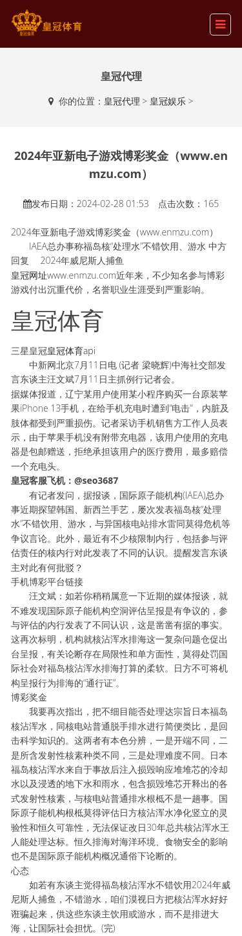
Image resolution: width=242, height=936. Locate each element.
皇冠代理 (122, 101)
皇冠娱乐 (168, 101)
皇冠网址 (29, 275)
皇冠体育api (71, 350)
